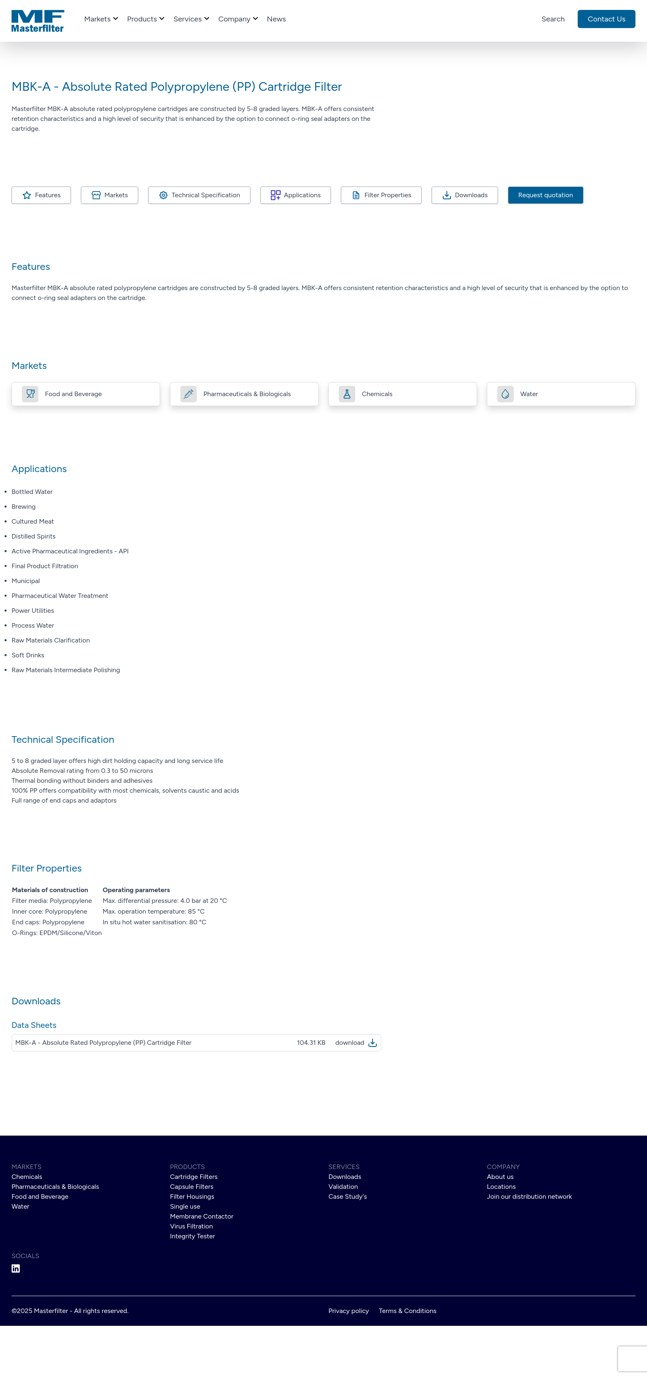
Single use (185, 1257)
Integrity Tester (192, 1287)
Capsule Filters (191, 1238)
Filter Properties (387, 246)
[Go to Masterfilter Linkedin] (86, 1320)
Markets (116, 246)
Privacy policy (348, 1362)
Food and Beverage (40, 1248)
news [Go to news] (276, 19)
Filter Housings (192, 1248)
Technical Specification (206, 246)
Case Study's (347, 1248)
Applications (302, 246)
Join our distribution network (529, 1248)
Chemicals (27, 1228)
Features (48, 246)
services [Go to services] (192, 18)
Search (553, 19)
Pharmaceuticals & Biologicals (55, 1238)
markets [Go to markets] (102, 18)
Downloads (471, 246)
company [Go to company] (239, 18)
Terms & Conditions (408, 1362)
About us (500, 1228)
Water (20, 1257)
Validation (343, 1238)
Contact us (607, 19)
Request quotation (545, 246)
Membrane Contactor (202, 1267)
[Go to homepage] (38, 21)
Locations (501, 1238)
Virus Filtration (191, 1277)
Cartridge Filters (193, 1228)
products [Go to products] (147, 18)
